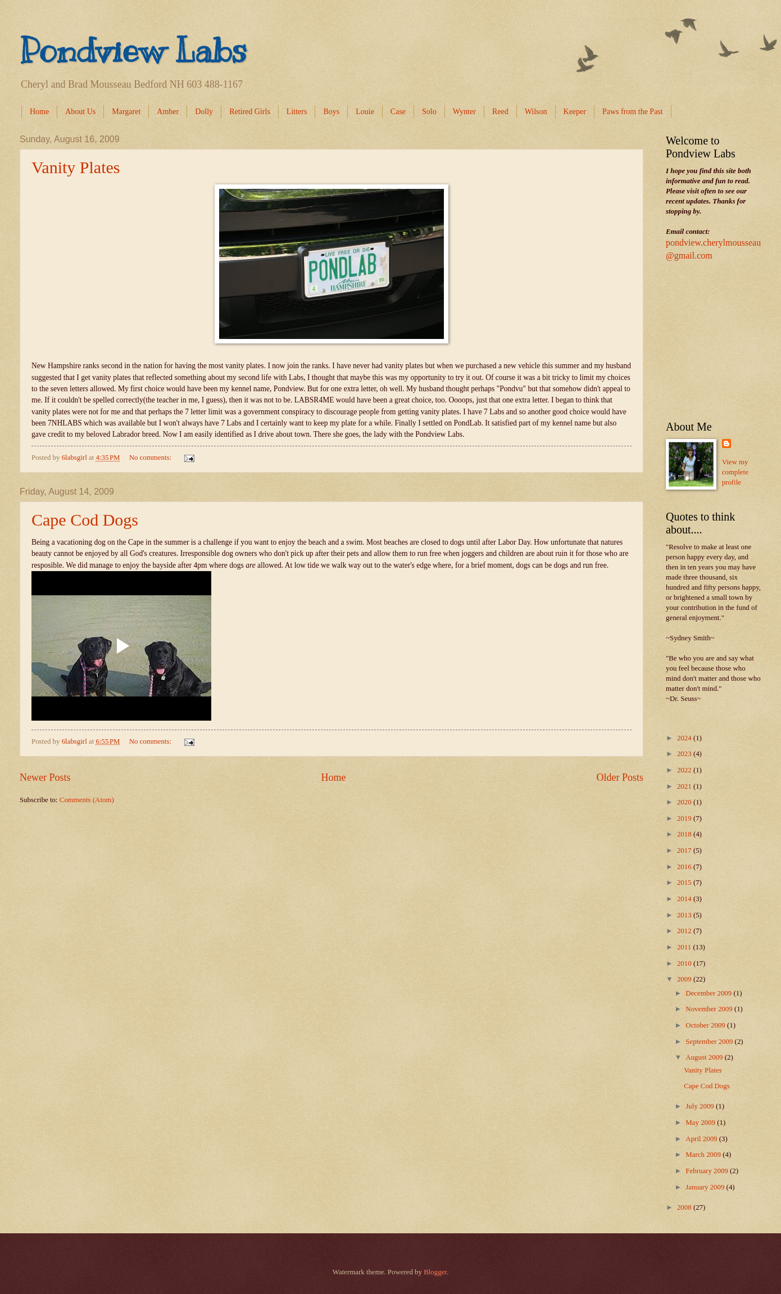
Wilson (536, 111)
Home (39, 111)
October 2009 (706, 1025)
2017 (685, 850)
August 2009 (704, 1057)
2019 (685, 818)
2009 (685, 979)
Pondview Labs (133, 50)
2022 (685, 770)
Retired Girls (249, 111)
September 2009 (709, 1042)
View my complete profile (735, 472)
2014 (685, 899)
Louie (365, 111)
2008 (685, 1207)
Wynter (464, 111)
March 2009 (704, 1155)
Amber (168, 111)
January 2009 (705, 1187)
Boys (331, 111)
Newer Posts (45, 777)
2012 (685, 931)
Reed (500, 111)
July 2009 (700, 1106)
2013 (685, 915)
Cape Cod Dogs (84, 519)
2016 (685, 867)
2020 (685, 802)
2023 (685, 754)
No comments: (151, 458)
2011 (685, 947)
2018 (685, 834)
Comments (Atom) (87, 800)
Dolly (204, 111)
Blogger (435, 1272)
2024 (685, 738)
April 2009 (702, 1139)
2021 (685, 786)
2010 (685, 963)
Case (398, 111)
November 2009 (709, 1009)
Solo (429, 111)
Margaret (126, 111)
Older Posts (619, 777)
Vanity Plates (75, 167)
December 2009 (709, 993)
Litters (297, 111)
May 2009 (701, 1122)
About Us (80, 111)
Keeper (575, 111)
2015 (685, 882)
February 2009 (707, 1171)
